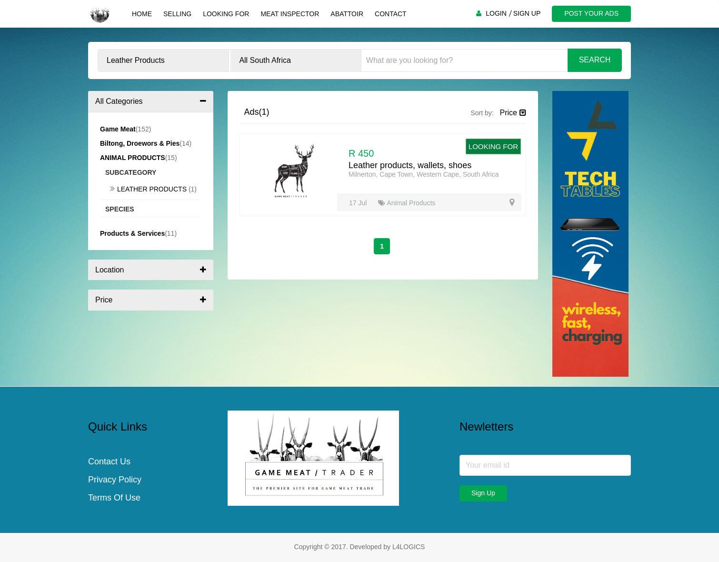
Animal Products (406, 203)
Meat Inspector (289, 14)
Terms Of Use (114, 497)
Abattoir (346, 14)
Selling (177, 14)
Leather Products (149, 189)
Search (595, 60)
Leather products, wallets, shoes (410, 165)
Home (142, 14)
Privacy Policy (114, 479)
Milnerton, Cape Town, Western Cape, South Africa (424, 174)
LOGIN (496, 13)
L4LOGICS (408, 547)
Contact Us (109, 461)
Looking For (226, 14)
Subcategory (130, 172)
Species (119, 209)
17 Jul (359, 203)
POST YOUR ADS (591, 13)
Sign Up (483, 493)
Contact (391, 14)
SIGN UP (527, 13)
